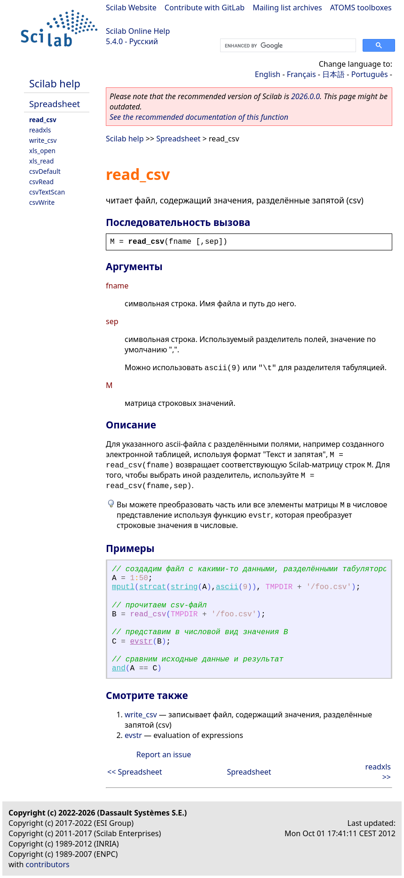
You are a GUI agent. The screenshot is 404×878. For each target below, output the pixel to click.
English (267, 74)
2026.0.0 (305, 96)
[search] (287, 45)
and (119, 668)
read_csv (42, 119)
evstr (141, 641)
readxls (40, 129)
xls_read (41, 160)
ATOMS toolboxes (361, 7)
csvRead (41, 181)
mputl (123, 587)
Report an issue (163, 754)
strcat (152, 587)
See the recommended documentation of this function (199, 117)
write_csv (42, 140)
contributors (48, 864)
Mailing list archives (287, 7)
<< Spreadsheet (134, 772)
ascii (227, 587)
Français (301, 74)
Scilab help (54, 83)
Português (369, 74)
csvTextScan (47, 191)
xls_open (42, 150)
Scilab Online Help (138, 31)
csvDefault (45, 171)
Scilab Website (131, 7)
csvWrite (42, 202)
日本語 (333, 74)
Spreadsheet (54, 103)
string (184, 587)
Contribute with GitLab (205, 7)
